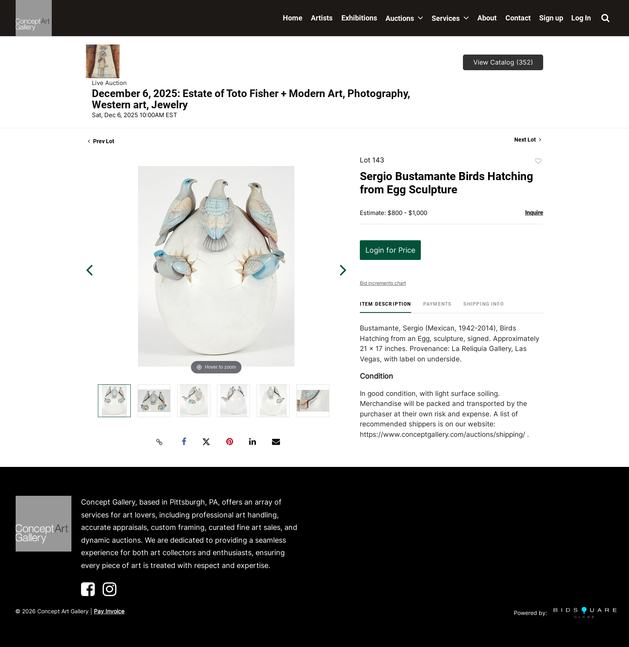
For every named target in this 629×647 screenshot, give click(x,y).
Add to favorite (538, 161)
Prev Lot (101, 141)
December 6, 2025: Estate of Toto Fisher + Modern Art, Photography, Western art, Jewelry (251, 99)
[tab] (385, 307)
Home (292, 18)
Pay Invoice (109, 611)
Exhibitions (359, 18)
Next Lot (527, 139)
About (487, 18)
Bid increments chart (383, 283)
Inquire (534, 212)
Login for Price (390, 250)
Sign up (551, 18)
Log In (581, 18)
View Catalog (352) (503, 62)
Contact (518, 18)
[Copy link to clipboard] (159, 442)
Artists (322, 18)
